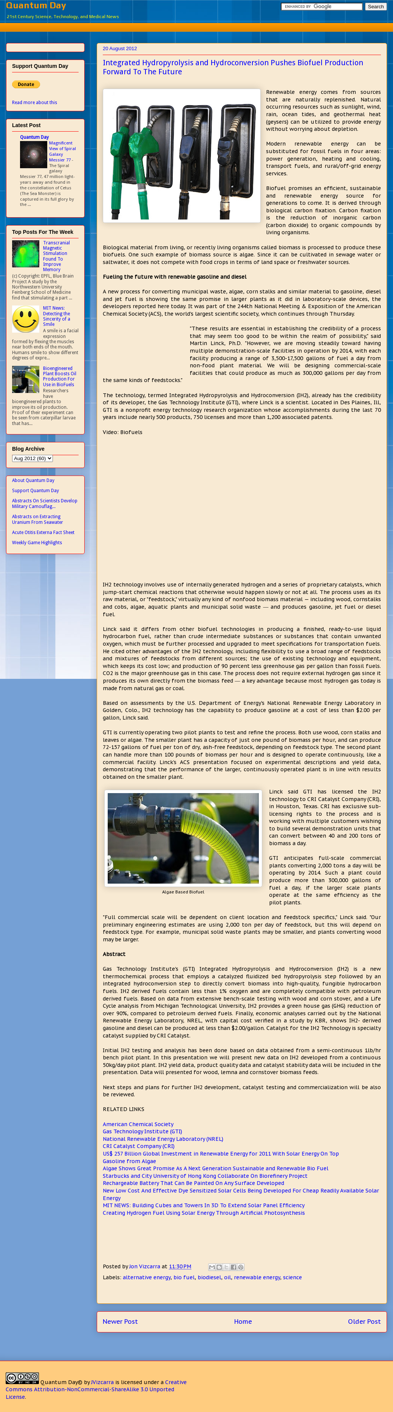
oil (227, 1277)
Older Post (364, 1321)
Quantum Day (36, 5)
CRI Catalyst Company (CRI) (139, 1146)
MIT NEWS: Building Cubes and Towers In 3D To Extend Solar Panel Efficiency (204, 1205)
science (292, 1277)
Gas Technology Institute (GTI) (142, 1131)
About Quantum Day (33, 480)
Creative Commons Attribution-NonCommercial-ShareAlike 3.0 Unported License (96, 1389)
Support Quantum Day (35, 490)
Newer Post (120, 1321)
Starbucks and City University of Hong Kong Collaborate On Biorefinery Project (205, 1176)
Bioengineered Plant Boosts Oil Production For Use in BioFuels (59, 376)
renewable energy (257, 1277)
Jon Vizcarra (145, 1266)
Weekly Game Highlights (37, 542)
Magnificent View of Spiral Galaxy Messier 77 (62, 151)
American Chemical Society (138, 1124)
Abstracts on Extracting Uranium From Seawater (37, 519)
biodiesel (209, 1277)
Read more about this (34, 102)
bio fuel (184, 1277)
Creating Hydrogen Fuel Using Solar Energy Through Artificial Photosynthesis (204, 1212)
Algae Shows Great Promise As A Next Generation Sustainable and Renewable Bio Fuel (215, 1168)
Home (243, 1321)
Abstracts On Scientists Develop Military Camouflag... (44, 503)
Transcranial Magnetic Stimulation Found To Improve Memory (56, 256)
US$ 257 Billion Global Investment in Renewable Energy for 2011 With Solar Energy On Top (221, 1153)
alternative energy (146, 1277)
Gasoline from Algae (129, 1161)
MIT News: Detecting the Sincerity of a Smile (56, 316)
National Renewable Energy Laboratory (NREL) (163, 1139)
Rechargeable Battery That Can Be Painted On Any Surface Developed (193, 1183)
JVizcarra (102, 1382)
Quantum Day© (61, 1382)
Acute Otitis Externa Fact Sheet (43, 532)
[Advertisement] (202, 26)
